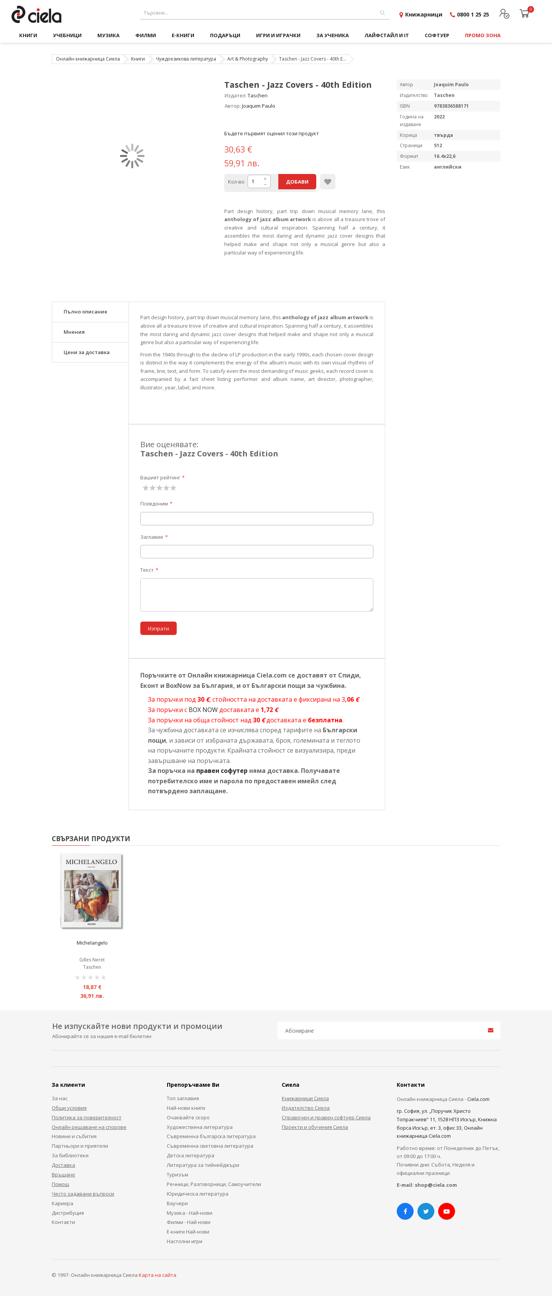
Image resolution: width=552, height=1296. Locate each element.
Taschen (258, 95)
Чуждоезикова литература (186, 59)
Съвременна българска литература (211, 1136)
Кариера (62, 1203)
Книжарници (423, 14)
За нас (59, 1098)
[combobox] (265, 13)
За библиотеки (70, 1155)
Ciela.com (478, 1099)
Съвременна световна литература (210, 1145)
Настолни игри (184, 1241)
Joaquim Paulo (258, 105)
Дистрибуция (68, 1212)
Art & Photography (247, 59)
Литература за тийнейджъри (203, 1164)
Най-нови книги (186, 1107)
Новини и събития (74, 1136)
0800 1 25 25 (473, 14)
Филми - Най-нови (188, 1222)
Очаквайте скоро (188, 1117)
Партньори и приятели (80, 1145)
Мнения (74, 331)
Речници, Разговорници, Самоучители (214, 1184)
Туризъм (177, 1174)
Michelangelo (92, 942)
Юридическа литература (197, 1193)
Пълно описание (85, 311)
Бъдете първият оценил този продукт (271, 133)
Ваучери (177, 1203)
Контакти (63, 1222)
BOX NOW (203, 709)
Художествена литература (200, 1127)
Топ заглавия (183, 1098)
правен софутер (222, 770)
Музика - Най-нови (189, 1212)
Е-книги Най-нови (188, 1231)
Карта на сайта (157, 1274)
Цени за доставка (87, 352)
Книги (138, 59)
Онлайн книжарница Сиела (88, 59)
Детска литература (190, 1155)
